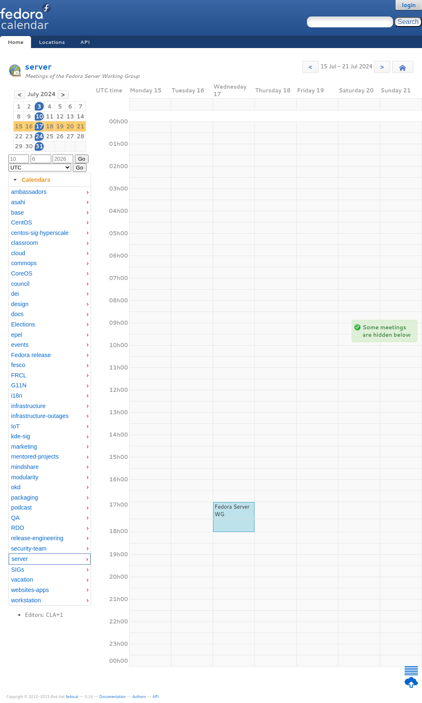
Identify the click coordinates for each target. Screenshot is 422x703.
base (17, 212)
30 (29, 146)
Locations (52, 42)
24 (39, 136)
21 (80, 126)
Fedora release (31, 355)
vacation (22, 579)
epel (16, 334)
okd (16, 487)
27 (70, 136)
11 (50, 116)
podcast (21, 507)
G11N (18, 385)
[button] (310, 67)
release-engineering (37, 538)
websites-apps (30, 590)
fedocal (72, 696)
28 (80, 136)
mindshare (25, 467)
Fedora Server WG (232, 510)
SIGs (17, 569)
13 (70, 116)
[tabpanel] (49, 396)
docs (17, 314)
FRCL (18, 375)
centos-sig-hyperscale (40, 233)
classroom (24, 242)
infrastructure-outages (40, 416)
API (85, 42)
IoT (15, 426)
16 (29, 126)
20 (70, 126)
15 (19, 126)
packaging (24, 497)
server (38, 66)
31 (39, 146)
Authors (139, 696)
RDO (17, 527)
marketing (24, 446)
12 (60, 116)
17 (39, 126)
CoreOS (22, 273)
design (20, 304)
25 (50, 136)
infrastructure (28, 406)
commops (24, 263)
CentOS (21, 222)
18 (50, 126)
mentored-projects (35, 456)
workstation (26, 600)
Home (15, 42)
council (20, 283)
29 (19, 146)
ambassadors (29, 191)
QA (15, 518)
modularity (24, 477)
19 (60, 126)
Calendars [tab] (31, 179)
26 (60, 136)
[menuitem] (50, 192)
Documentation (112, 696)
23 (29, 136)
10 (39, 116)
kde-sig (20, 436)
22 (19, 136)
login (409, 5)
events (20, 344)
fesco (18, 365)
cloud (18, 253)
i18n (16, 395)
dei (15, 293)
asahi (18, 202)
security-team (29, 548)
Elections (23, 324)
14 (80, 116)
